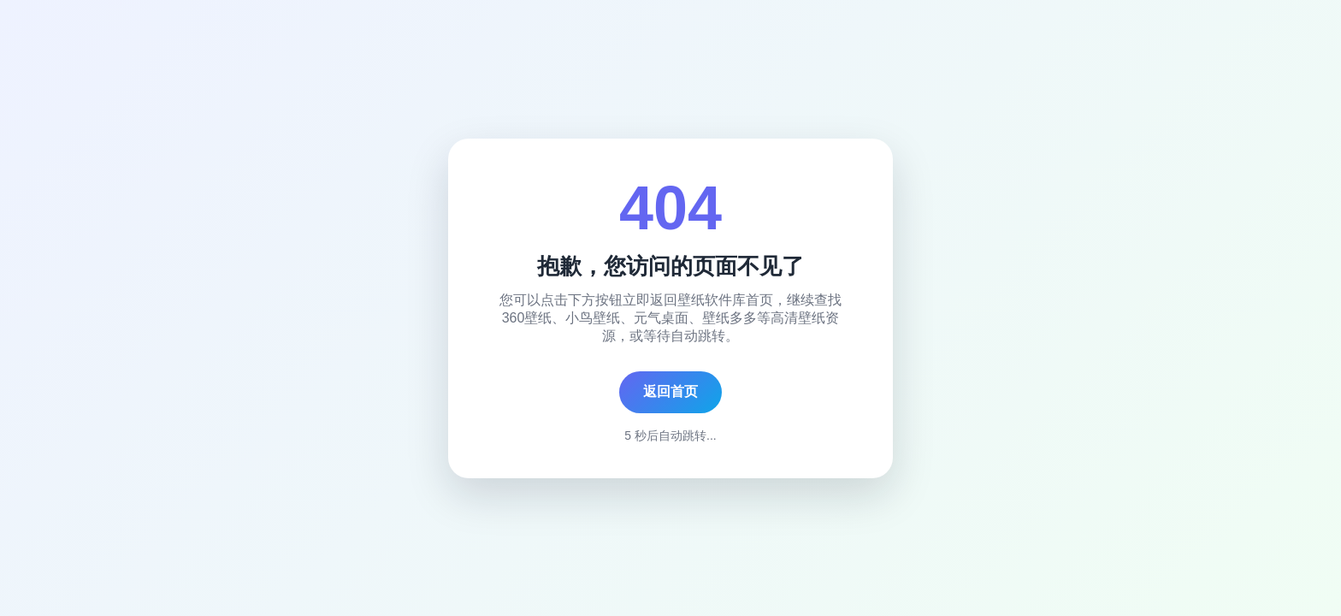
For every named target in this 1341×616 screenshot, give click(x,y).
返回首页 (670, 391)
